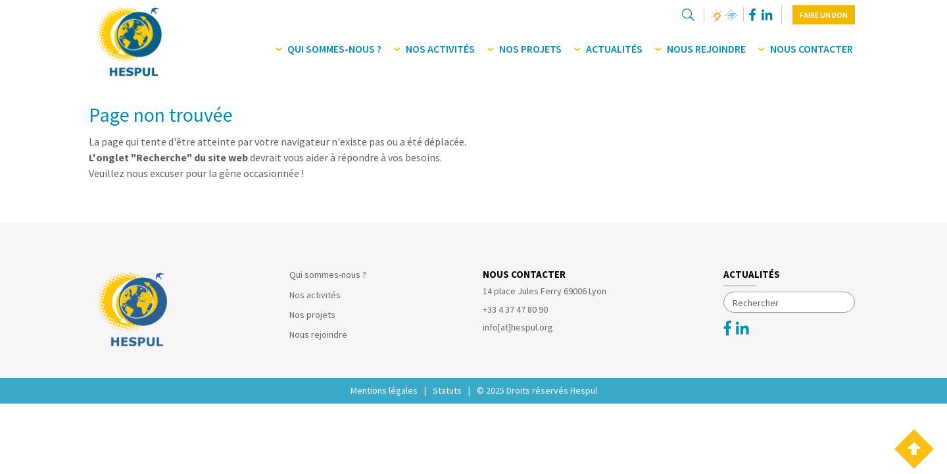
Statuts (447, 390)
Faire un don (824, 15)
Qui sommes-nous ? (327, 274)
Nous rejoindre (318, 334)
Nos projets (312, 315)
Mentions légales (384, 390)
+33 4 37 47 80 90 (515, 309)
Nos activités (315, 295)
